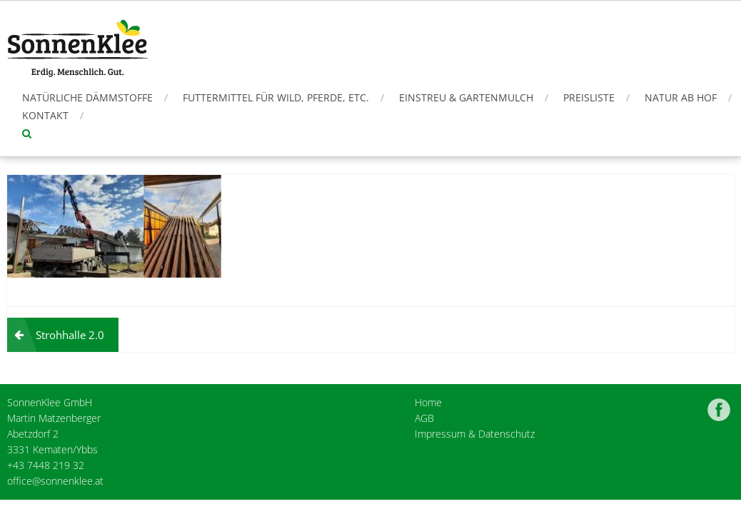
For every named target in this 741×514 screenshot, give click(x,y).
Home (428, 402)
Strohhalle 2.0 (70, 335)
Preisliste (589, 97)
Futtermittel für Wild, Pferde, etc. (276, 97)
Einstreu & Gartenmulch (466, 97)
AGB (424, 418)
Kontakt (45, 115)
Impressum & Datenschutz (475, 433)
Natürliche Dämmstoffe (87, 97)
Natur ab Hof (681, 97)
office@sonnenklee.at (55, 481)
